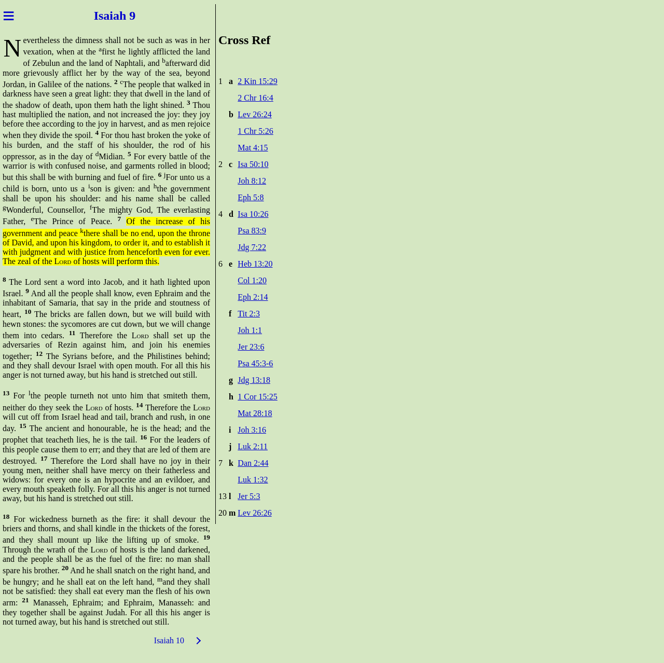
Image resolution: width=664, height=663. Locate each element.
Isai (100, 15)
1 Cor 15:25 (257, 396)
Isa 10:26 (253, 214)
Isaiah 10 (169, 640)
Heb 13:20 (255, 263)
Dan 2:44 (253, 463)
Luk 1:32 (253, 479)
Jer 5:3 (249, 496)
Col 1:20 (252, 280)
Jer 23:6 (251, 346)
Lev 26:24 (254, 114)
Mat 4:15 (253, 147)
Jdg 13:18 (254, 380)
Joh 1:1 (250, 330)
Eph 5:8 (251, 197)
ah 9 (127, 15)
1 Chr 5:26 (255, 131)
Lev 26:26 (254, 512)
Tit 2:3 (249, 313)
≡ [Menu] (9, 15)
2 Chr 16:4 (255, 97)
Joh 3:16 (252, 429)
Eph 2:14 (253, 297)
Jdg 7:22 (252, 247)
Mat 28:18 (255, 413)
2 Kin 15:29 (257, 81)
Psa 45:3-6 (255, 363)
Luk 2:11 (253, 446)
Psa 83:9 (252, 230)
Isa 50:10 (253, 164)
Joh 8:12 (252, 180)
